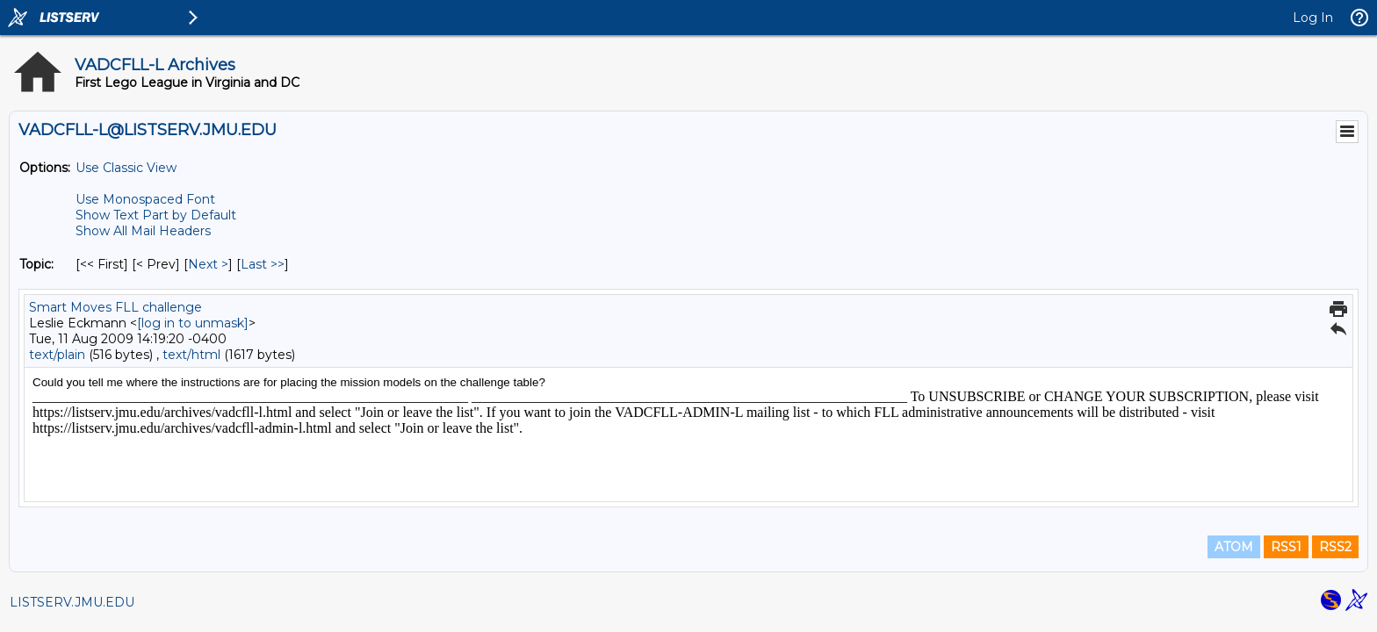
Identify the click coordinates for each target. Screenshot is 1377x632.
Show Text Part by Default (156, 215)
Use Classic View (126, 168)
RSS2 (1335, 547)
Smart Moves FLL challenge (115, 307)
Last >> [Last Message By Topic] (263, 264)
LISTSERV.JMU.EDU (72, 602)
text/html (191, 355)
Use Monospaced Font (145, 199)
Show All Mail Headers (143, 231)
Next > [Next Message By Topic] (208, 264)
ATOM (1234, 547)
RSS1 (1286, 547)
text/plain (57, 355)
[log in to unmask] (193, 323)
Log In (1313, 17)
